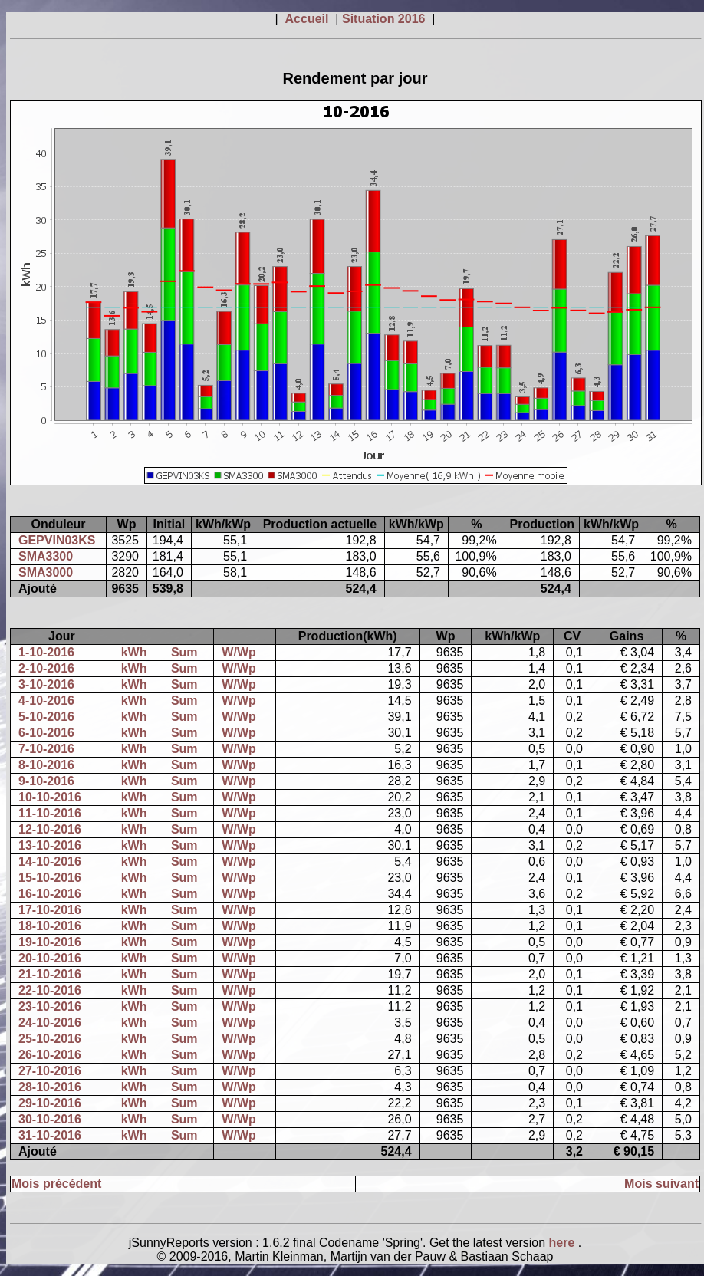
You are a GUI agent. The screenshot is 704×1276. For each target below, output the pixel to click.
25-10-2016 (49, 1038)
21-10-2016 (49, 974)
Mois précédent (56, 1183)
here (563, 1242)
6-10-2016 (46, 732)
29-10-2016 (49, 1103)
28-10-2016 (49, 1086)
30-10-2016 (49, 1119)
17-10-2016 (49, 909)
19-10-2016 (49, 942)
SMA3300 (45, 556)
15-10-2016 (49, 877)
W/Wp (238, 652)
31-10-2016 (49, 1135)
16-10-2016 (49, 893)
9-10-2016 (46, 781)
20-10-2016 (49, 958)
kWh (134, 652)
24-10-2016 (49, 1022)
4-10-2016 (46, 700)
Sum (184, 652)
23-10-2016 (49, 1006)
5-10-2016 (46, 716)
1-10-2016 (46, 652)
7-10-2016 (46, 748)
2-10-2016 (46, 668)
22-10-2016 (49, 990)
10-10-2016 (49, 797)
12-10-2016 (49, 829)
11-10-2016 (49, 813)
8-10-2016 (46, 764)
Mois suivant (661, 1183)
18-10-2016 (49, 925)
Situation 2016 (385, 18)
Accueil (308, 18)
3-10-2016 (46, 684)
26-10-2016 (49, 1054)
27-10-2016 (49, 1070)
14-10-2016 (49, 861)
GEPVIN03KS (56, 540)
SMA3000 (45, 572)
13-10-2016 (49, 845)
